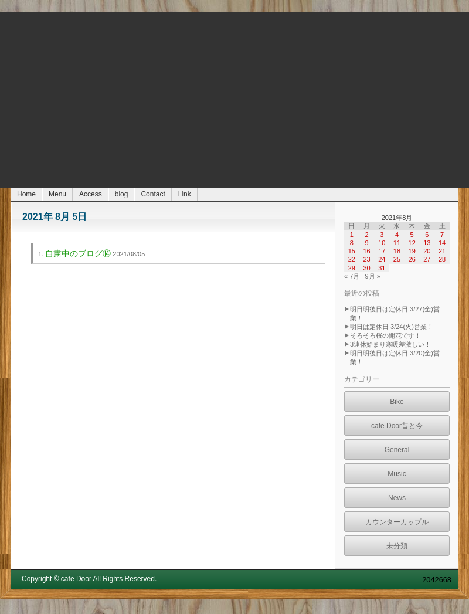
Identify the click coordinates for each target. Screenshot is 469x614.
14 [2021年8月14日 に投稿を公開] (442, 242)
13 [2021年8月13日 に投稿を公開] (426, 242)
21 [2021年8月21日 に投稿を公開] (442, 251)
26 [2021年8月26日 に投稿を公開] (412, 259)
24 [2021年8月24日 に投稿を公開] (381, 259)
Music (397, 474)
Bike (396, 402)
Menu (57, 194)
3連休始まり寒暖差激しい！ (390, 344)
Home (26, 194)
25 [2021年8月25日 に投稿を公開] (396, 259)
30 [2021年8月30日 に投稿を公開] (366, 268)
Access (90, 194)
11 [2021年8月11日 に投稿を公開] (396, 242)
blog (121, 194)
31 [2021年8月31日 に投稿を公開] (381, 268)
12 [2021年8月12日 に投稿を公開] (412, 242)
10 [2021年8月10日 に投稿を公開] (381, 242)
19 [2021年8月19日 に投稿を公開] (412, 251)
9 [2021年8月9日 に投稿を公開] (366, 242)
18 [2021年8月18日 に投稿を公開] (396, 251)
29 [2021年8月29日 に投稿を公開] (351, 268)
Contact (153, 194)
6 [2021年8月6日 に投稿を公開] (427, 234)
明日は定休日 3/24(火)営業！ (391, 326)
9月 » (372, 276)
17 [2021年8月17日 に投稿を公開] (381, 251)
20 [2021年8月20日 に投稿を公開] (426, 251)
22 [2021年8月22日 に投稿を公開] (351, 259)
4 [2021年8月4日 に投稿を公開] (397, 234)
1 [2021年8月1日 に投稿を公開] (352, 234)
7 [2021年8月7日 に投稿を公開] (442, 234)
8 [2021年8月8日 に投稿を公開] (352, 242)
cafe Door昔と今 (397, 426)
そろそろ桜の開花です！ (385, 335)
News (397, 498)
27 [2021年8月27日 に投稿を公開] (426, 259)
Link (184, 194)
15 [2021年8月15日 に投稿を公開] (351, 251)
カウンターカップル (397, 522)
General (397, 450)
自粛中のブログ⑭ (78, 253)
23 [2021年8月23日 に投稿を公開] (366, 259)
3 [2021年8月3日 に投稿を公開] (381, 234)
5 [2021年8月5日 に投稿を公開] (412, 234)
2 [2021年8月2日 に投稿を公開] (366, 234)
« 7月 (351, 276)
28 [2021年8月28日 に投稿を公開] (442, 259)
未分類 (396, 546)
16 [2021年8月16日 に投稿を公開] (366, 251)
